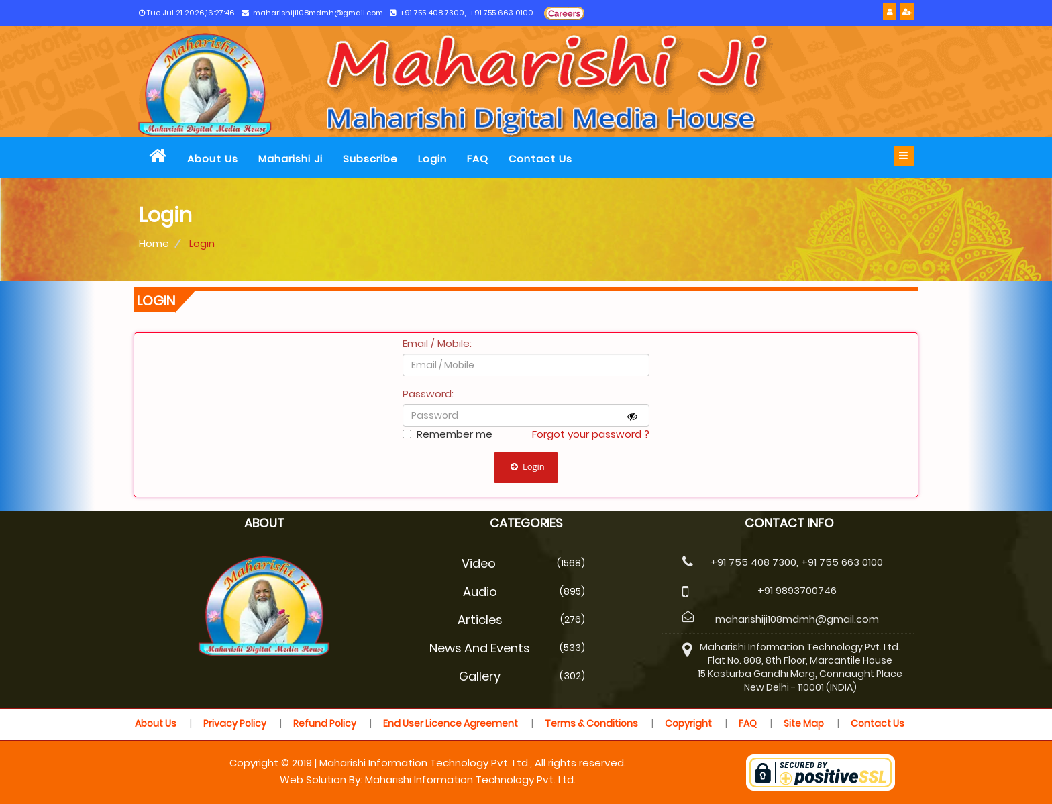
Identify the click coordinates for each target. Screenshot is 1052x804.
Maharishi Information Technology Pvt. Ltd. (470, 779)
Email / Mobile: (437, 343)
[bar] (904, 156)
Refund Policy (324, 723)
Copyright (688, 723)
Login (432, 159)
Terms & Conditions (591, 723)
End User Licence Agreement (450, 723)
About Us (212, 159)
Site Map (804, 723)
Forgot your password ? (590, 434)
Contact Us (540, 159)
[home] (158, 157)
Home (154, 243)
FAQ (477, 159)
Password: (428, 394)
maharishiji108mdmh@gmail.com (312, 13)
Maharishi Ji (290, 159)
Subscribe (370, 159)
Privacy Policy (234, 723)
